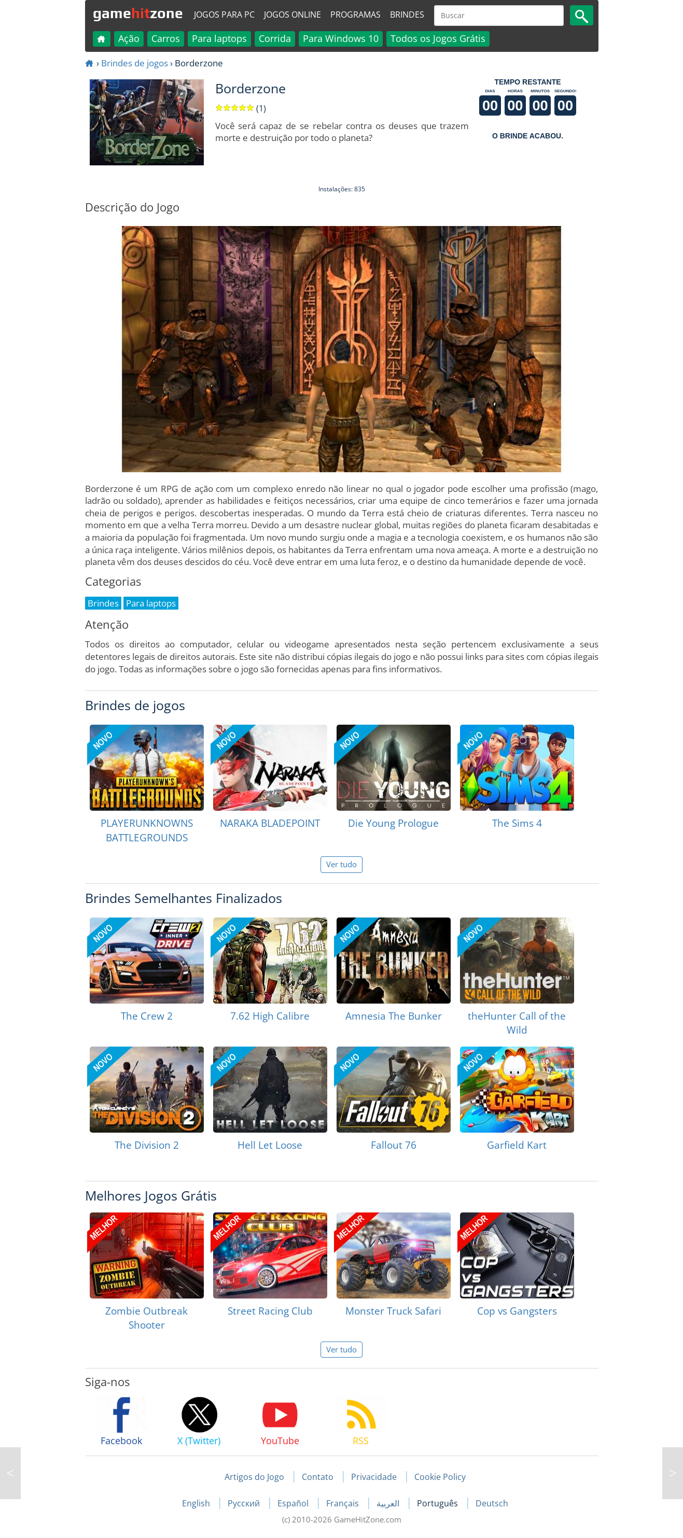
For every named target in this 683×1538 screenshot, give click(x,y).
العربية (389, 1503)
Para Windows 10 (341, 38)
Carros (165, 38)
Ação (129, 38)
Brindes (407, 14)
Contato (317, 1477)
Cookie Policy (440, 1477)
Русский (245, 1503)
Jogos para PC (224, 14)
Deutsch (492, 1503)
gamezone (138, 13)
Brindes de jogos (134, 63)
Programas (355, 14)
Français (343, 1503)
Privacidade (374, 1477)
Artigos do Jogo (254, 1477)
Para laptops (219, 38)
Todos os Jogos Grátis (438, 38)
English (197, 1503)
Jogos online (292, 14)
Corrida (275, 38)
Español (294, 1503)
